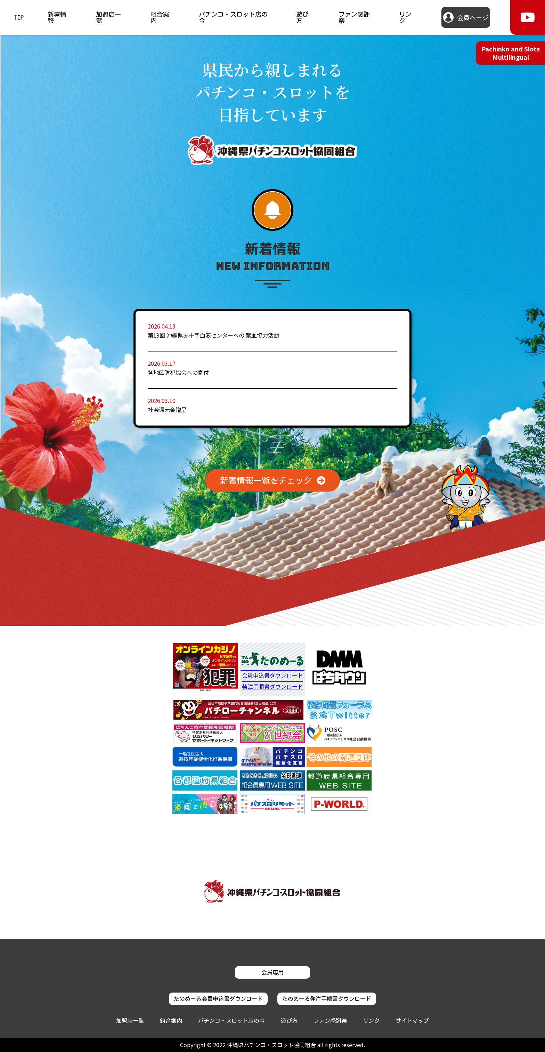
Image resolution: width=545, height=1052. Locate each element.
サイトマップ (412, 1020)
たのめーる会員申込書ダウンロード (218, 999)
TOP (19, 17)
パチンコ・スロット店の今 (233, 17)
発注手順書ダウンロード (272, 686)
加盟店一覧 (108, 17)
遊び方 (302, 17)
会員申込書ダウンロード (272, 675)
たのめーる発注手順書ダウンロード (326, 999)
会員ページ (472, 17)
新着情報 (57, 17)
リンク (405, 17)
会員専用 (272, 972)
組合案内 (160, 17)
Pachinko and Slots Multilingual (510, 52)
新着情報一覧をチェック (266, 480)
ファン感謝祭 (354, 17)
